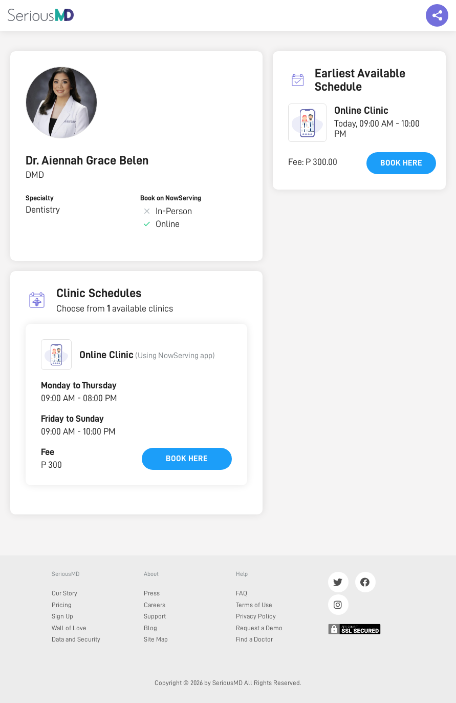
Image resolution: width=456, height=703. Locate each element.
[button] (56, 354)
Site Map (156, 639)
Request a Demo (259, 628)
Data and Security (76, 639)
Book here (187, 458)
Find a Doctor (254, 639)
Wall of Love (69, 628)
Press (152, 593)
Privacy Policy (256, 616)
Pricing (62, 605)
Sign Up (62, 616)
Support (155, 616)
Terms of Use (254, 605)
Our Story (64, 593)
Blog (150, 628)
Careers (154, 605)
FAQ (241, 593)
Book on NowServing (170, 197)
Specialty (40, 197)
